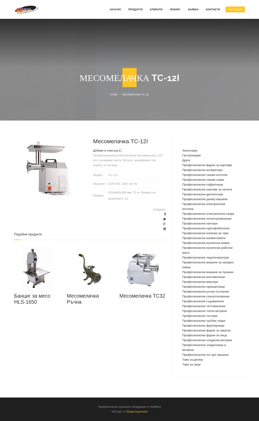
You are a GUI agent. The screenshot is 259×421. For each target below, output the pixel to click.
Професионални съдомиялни (203, 301)
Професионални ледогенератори (205, 257)
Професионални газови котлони (204, 174)
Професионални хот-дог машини (205, 354)
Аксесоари (189, 150)
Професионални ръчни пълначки (205, 291)
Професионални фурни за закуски (206, 330)
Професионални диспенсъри (202, 194)
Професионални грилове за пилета (207, 189)
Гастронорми (191, 155)
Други (186, 160)
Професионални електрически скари (208, 213)
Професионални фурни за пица (204, 335)
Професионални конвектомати (203, 238)
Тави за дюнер (192, 359)
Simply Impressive (137, 411)
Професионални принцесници (203, 286)
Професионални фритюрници (203, 325)
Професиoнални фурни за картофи (207, 165)
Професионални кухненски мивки (205, 243)
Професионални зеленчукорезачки (206, 218)
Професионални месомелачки (203, 277)
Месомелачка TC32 (142, 296)
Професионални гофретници (202, 184)
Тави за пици (191, 364)
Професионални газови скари (203, 179)
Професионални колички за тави (205, 233)
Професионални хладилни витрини (207, 340)
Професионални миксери (200, 281)
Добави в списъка (107, 150)
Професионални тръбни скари (203, 320)
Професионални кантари (200, 223)
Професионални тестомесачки (203, 306)
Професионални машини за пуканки (207, 272)
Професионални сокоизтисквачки (205, 296)
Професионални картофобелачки (205, 228)
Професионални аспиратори (202, 170)
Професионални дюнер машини (204, 199)
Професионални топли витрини (204, 311)
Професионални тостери (199, 315)
